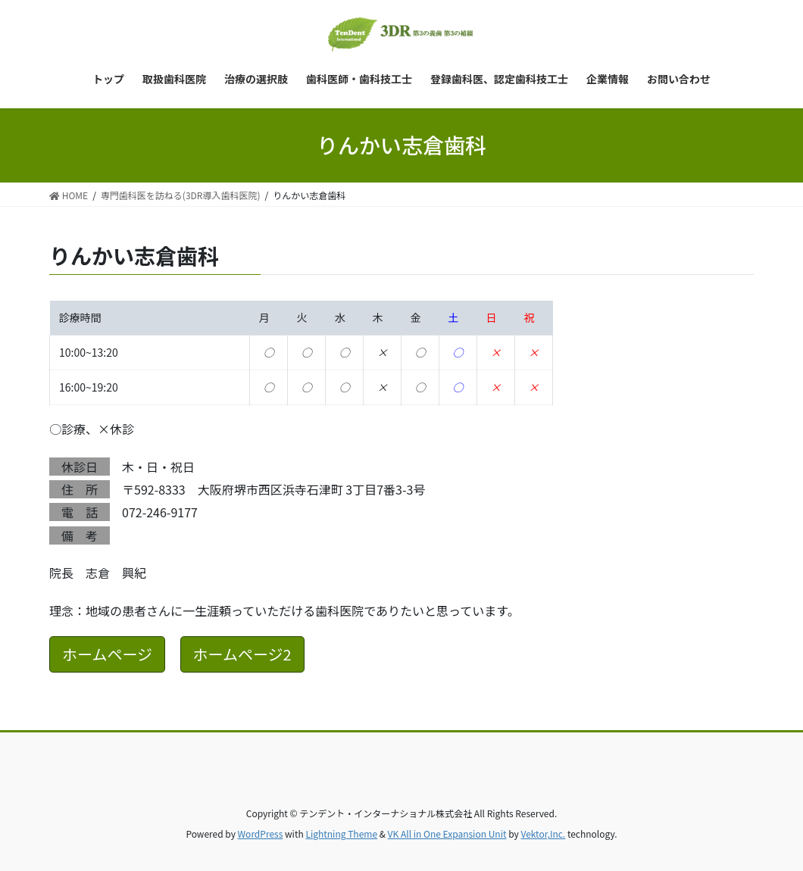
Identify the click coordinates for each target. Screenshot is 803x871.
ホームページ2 (242, 654)
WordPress (260, 833)
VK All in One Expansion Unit (447, 833)
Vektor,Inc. (542, 833)
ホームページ (107, 654)
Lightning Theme (341, 833)
